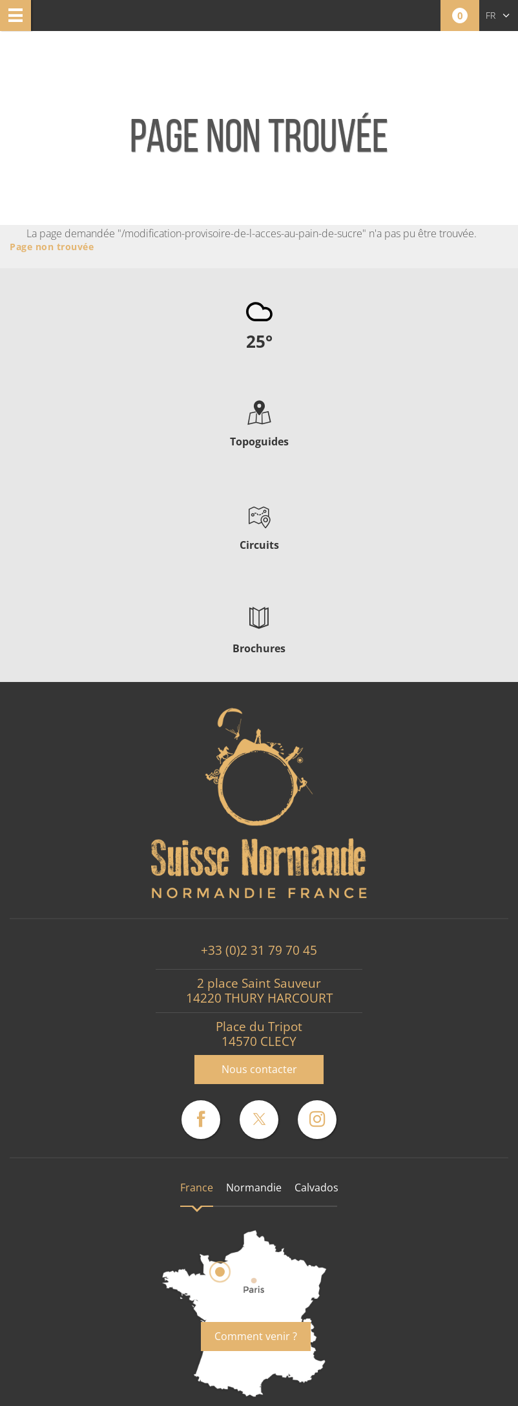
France (196, 1187)
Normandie (254, 1187)
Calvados (316, 1187)
